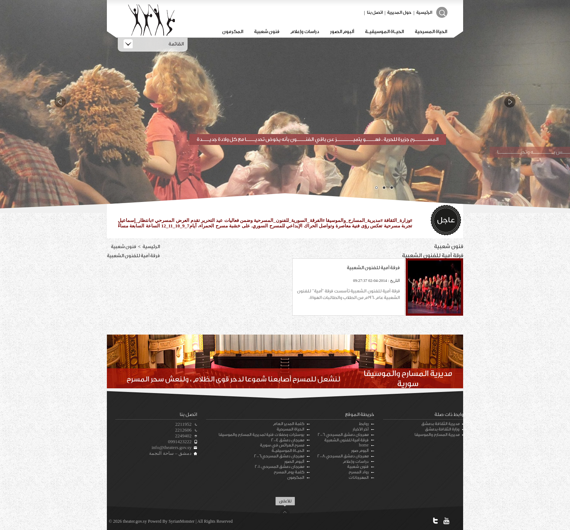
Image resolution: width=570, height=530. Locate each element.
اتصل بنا (375, 12)
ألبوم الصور (342, 31)
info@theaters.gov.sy (172, 447)
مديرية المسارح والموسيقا (436, 434)
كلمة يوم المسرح (289, 472)
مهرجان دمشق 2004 (287, 440)
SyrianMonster (181, 521)
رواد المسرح (359, 472)
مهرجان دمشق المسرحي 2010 (279, 466)
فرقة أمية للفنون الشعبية (346, 440)
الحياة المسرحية (431, 31)
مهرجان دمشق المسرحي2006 (279, 456)
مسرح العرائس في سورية (282, 445)
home (364, 445)
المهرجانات (359, 477)
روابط (364, 423)
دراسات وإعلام (304, 31)
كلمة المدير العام (288, 423)
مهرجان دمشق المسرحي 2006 (343, 434)
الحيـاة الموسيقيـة (384, 31)
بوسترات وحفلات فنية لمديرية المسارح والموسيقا (261, 434)
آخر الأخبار (361, 429)
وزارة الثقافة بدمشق (442, 429)
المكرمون (232, 31)
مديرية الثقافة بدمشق (440, 423)
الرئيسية (424, 12)
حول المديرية (399, 12)
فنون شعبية (267, 31)
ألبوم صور (360, 450)
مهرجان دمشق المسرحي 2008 (343, 456)
